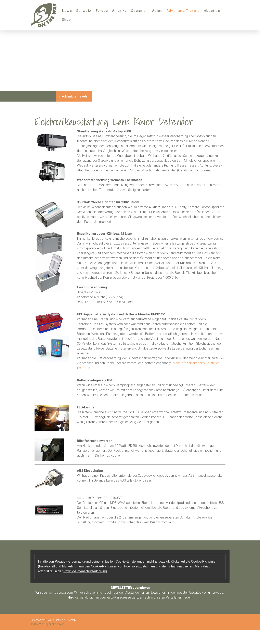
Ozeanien (139, 11)
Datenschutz (37, 619)
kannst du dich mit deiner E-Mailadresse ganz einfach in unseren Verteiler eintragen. (130, 597)
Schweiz (84, 11)
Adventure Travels (183, 11)
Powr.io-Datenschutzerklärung (85, 571)
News (67, 11)
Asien (157, 11)
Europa (102, 11)
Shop (66, 20)
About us (212, 11)
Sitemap (71, 619)
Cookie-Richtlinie (203, 561)
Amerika (119, 11)
